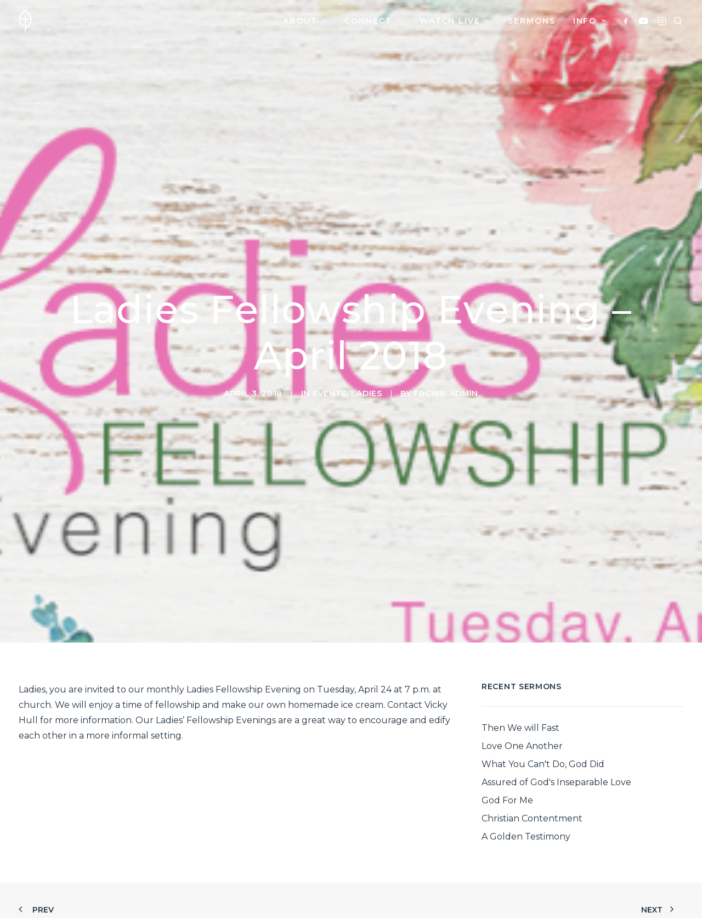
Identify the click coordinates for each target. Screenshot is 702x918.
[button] (628, 21)
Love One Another (522, 686)
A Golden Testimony (526, 776)
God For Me (507, 740)
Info (590, 21)
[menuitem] (305, 21)
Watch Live (455, 21)
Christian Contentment (532, 758)
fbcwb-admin (446, 363)
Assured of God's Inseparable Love (556, 722)
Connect (372, 21)
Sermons (532, 21)
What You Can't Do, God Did (543, 704)
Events (330, 363)
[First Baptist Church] (25, 21)
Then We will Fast (520, 668)
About (305, 21)
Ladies (366, 363)
